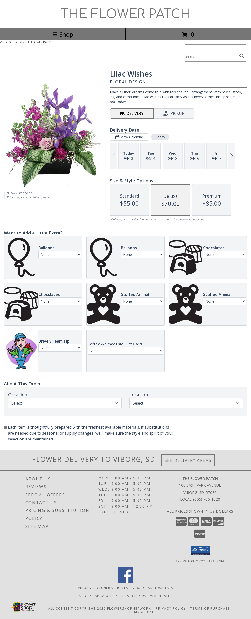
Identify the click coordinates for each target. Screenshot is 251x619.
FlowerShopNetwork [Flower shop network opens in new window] (129, 608)
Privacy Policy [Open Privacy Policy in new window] (171, 608)
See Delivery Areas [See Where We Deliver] (188, 460)
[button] (200, 550)
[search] (242, 56)
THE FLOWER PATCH (126, 14)
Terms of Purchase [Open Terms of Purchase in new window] (210, 608)
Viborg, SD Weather (98, 596)
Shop (62, 34)
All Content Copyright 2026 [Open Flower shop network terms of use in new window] (77, 608)
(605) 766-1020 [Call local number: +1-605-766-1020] (206, 499)
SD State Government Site (146, 596)
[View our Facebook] (125, 581)
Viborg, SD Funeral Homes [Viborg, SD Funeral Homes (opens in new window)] (103, 587)
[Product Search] (211, 56)
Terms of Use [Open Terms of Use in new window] (140, 611)
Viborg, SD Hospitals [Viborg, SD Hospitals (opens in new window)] (152, 587)
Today (160, 137)
